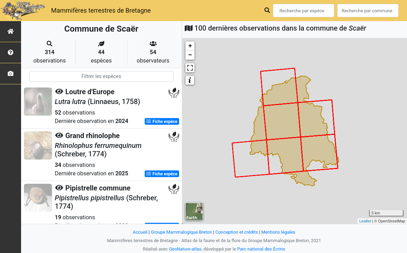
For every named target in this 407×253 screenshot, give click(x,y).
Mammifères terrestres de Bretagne (101, 10)
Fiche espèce (161, 121)
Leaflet (365, 221)
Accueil (140, 232)
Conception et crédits (236, 232)
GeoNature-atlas (185, 249)
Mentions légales (278, 232)
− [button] (190, 55)
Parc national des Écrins (261, 249)
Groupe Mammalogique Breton (181, 232)
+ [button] (190, 46)
